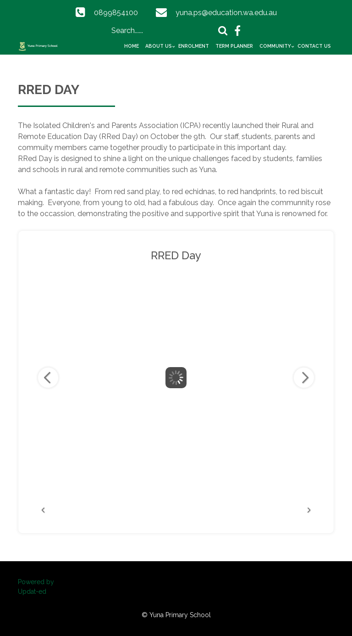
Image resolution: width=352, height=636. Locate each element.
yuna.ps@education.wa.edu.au (226, 12)
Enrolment (193, 46)
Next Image (304, 378)
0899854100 (116, 12)
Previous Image (48, 378)
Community (275, 46)
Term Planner (234, 46)
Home (131, 46)
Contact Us (314, 46)
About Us (158, 46)
